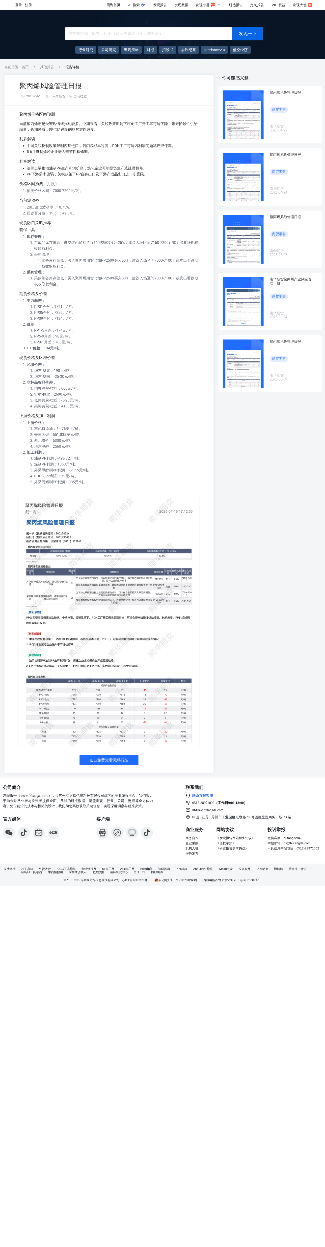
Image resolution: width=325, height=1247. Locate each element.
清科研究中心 (119, 872)
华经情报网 (88, 869)
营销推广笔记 (297, 869)
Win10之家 (225, 869)
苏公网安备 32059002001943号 (176, 880)
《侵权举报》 (226, 843)
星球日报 (139, 872)
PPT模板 (181, 869)
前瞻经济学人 (77, 872)
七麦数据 (98, 872)
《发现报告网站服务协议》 (235, 838)
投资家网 (244, 869)
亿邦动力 (262, 869)
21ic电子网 (127, 869)
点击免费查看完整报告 (109, 760)
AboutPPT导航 (203, 869)
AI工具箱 (27, 869)
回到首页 (113, 5)
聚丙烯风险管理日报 (50, 86)
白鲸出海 (157, 872)
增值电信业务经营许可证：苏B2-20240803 (231, 880)
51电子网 (108, 869)
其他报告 (47, 67)
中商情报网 (55, 872)
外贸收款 (45, 869)
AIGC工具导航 (66, 869)
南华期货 (59, 96)
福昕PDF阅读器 (31, 872)
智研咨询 (164, 869)
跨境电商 (146, 869)
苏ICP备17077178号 (134, 880)
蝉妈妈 (278, 869)
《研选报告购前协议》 (232, 848)
